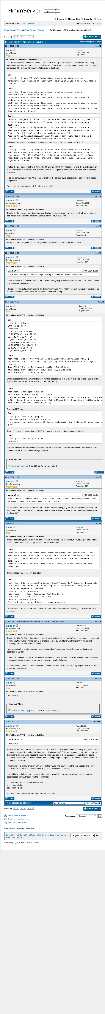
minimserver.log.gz (20, 466)
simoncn (10, 200)
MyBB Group (34, 843)
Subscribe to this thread (17, 822)
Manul (8, 50)
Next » (30, 37)
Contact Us (10, 835)
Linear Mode (96, 42)
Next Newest (25, 803)
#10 (99, 722)
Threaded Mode (84, 42)
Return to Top (36, 835)
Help (97, 19)
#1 (100, 46)
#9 (100, 678)
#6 (100, 477)
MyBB (16, 843)
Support (41, 30)
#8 (100, 621)
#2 (100, 196)
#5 (103, 302)
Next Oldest (12, 803)
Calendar (87, 19)
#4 (100, 253)
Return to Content (48, 835)
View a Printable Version (17, 815)
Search (59, 19)
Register (31, 23)
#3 (100, 226)
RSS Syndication (18, 837)
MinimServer (30, 30)
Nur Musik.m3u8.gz (20, 711)
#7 (100, 523)
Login (23, 23)
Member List (72, 19)
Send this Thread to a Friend (18, 819)
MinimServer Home (23, 835)
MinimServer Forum (13, 30)
